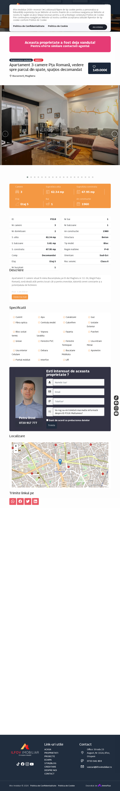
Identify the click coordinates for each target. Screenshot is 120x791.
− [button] (16, 492)
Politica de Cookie (58, 26)
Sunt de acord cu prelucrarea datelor (68, 469)
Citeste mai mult (20, 323)
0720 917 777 (28, 471)
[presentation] (5, 134)
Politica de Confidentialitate (28, 26)
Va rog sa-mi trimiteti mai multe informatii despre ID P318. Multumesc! (79, 460)
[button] (27, 177)
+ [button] (16, 488)
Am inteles (98, 27)
